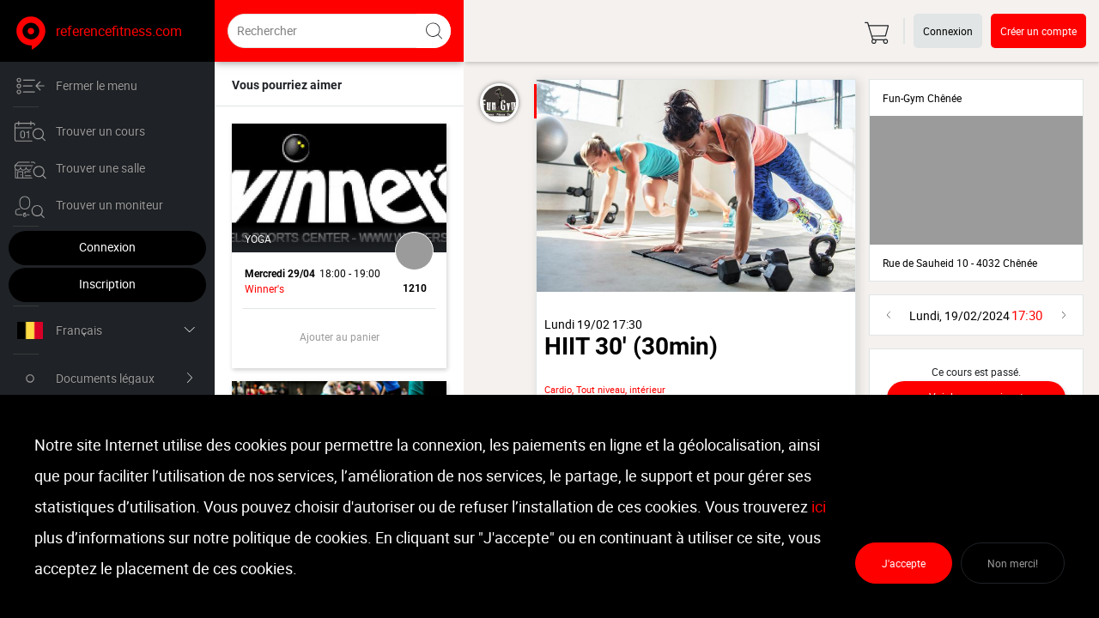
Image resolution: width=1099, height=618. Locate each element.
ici (818, 506)
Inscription (107, 284)
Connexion (107, 247)
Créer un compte (1038, 31)
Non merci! (1012, 563)
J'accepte (904, 563)
